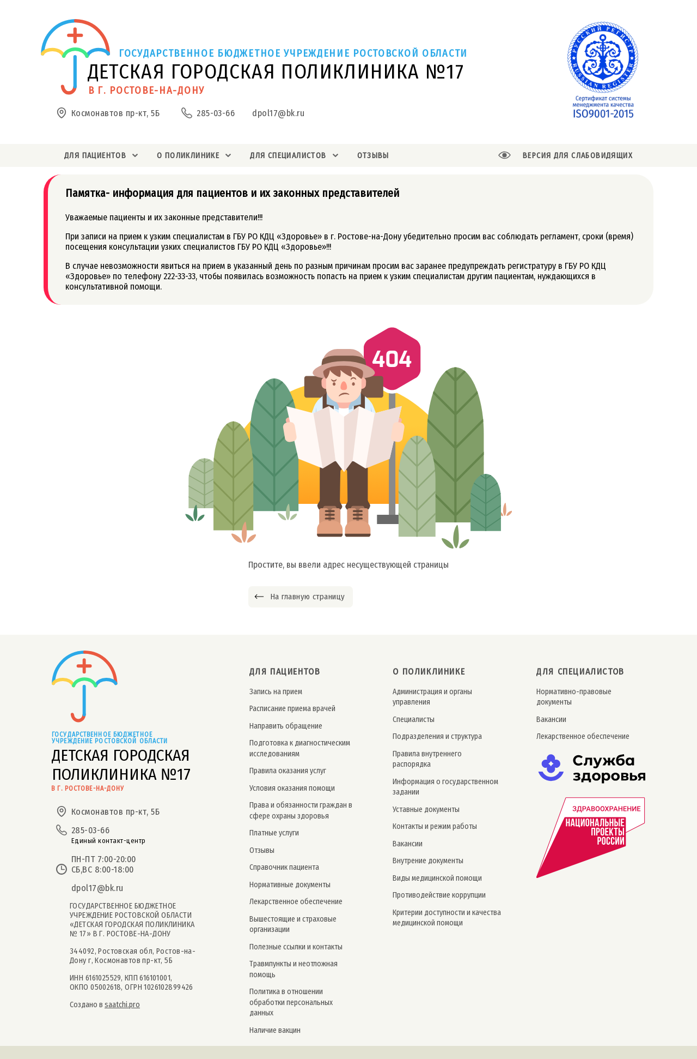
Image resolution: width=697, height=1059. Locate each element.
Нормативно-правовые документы (574, 697)
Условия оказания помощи (292, 788)
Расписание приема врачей (292, 708)
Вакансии (408, 844)
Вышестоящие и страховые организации (293, 924)
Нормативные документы (290, 884)
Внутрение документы (428, 860)
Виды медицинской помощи (437, 878)
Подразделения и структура (437, 736)
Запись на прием (275, 691)
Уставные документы (426, 809)
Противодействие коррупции (439, 895)
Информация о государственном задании (445, 787)
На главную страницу (307, 596)
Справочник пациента (284, 867)
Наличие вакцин (275, 1030)
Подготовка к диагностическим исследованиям (299, 748)
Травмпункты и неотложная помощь (293, 969)
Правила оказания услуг (287, 770)
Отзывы (261, 850)
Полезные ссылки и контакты (296, 947)
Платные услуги (274, 833)
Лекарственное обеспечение (296, 901)
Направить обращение (285, 726)
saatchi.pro (122, 1004)
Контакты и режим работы (435, 826)
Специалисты (414, 719)
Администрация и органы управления (432, 697)
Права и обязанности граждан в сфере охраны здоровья (300, 810)
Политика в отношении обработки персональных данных (291, 1002)
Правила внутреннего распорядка (427, 759)
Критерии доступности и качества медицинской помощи (447, 918)
